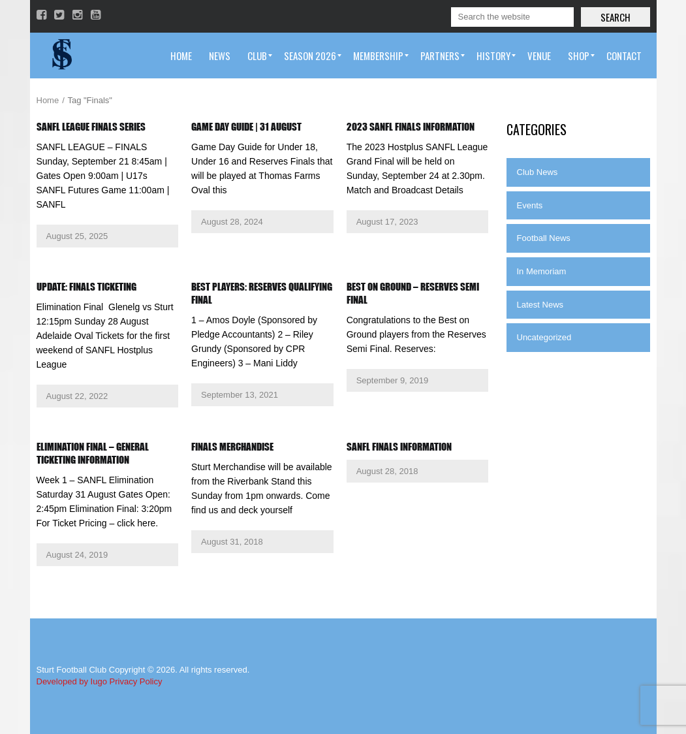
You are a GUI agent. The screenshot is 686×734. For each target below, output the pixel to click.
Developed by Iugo (72, 681)
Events (530, 205)
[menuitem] (181, 55)
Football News (543, 238)
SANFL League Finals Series (91, 127)
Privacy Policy (136, 681)
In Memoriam (542, 271)
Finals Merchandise (232, 447)
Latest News (540, 305)
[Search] (512, 17)
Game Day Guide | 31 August (246, 127)
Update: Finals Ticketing (86, 287)
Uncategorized (544, 337)
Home (48, 100)
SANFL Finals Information (399, 447)
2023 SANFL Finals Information (411, 127)
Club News (537, 172)
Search (615, 17)
